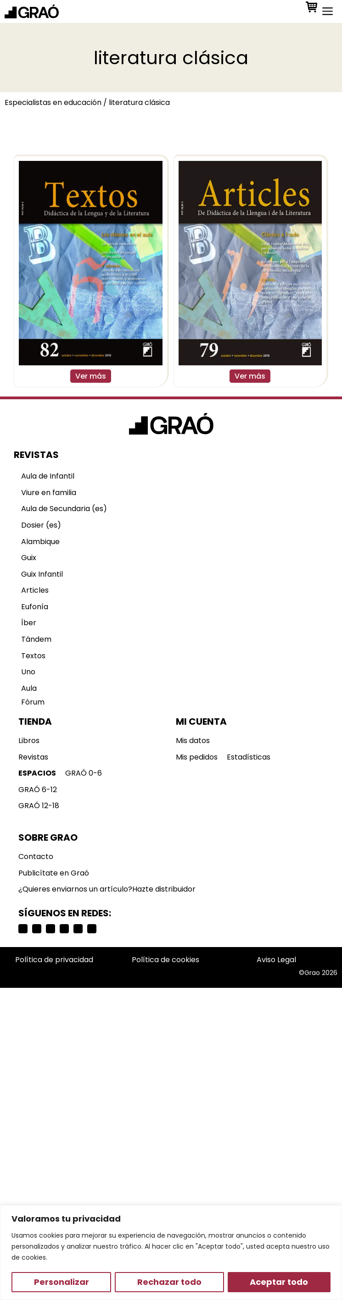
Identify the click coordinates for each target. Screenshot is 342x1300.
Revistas (33, 757)
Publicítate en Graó (53, 873)
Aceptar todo (279, 1282)
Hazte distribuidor (164, 889)
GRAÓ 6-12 (37, 789)
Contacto (35, 856)
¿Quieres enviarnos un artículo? (75, 889)
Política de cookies (165, 959)
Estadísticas (248, 757)
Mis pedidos (197, 757)
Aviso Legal (276, 959)
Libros (28, 740)
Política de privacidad (54, 959)
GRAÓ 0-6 (83, 773)
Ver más (90, 376)
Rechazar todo (169, 1282)
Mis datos (193, 740)
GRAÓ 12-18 (38, 805)
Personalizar (61, 1282)
